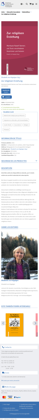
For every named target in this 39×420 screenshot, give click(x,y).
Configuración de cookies (10, 410)
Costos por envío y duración (10, 380)
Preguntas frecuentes (27, 408)
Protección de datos (9, 408)
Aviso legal (6, 404)
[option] (19, 325)
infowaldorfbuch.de (12, 357)
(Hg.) (10, 77)
